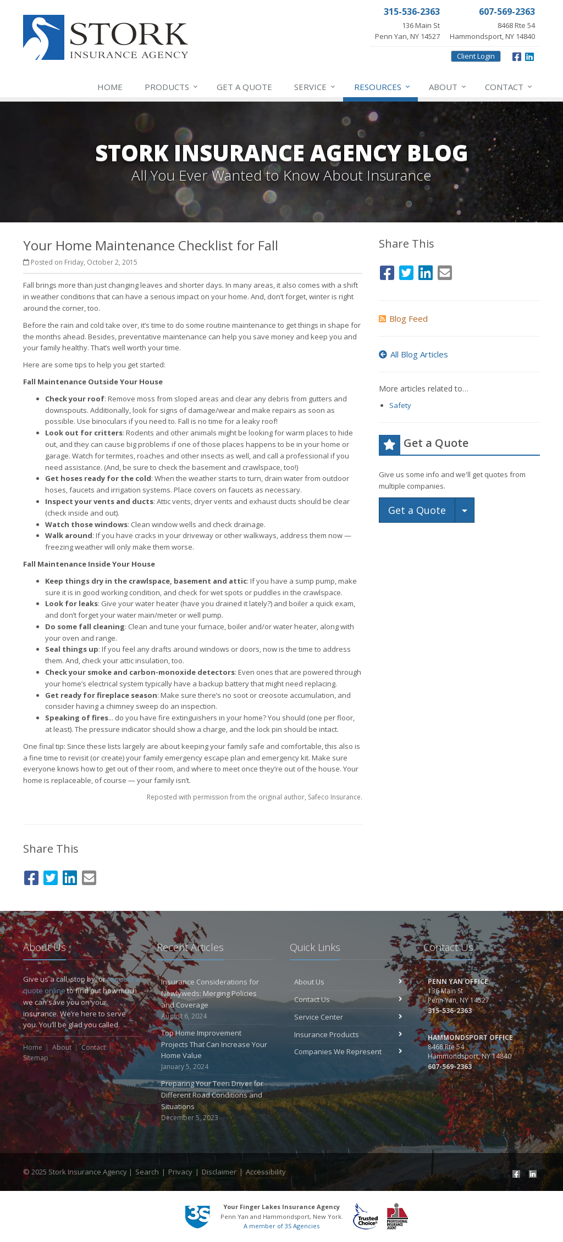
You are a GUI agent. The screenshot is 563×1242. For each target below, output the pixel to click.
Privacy (180, 1172)
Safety (400, 405)
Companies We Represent (348, 1051)
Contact (509, 87)
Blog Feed (403, 318)
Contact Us (348, 999)
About (448, 87)
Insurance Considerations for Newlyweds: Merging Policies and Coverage (215, 999)
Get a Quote (244, 86)
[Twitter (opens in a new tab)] (50, 876)
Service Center (348, 1017)
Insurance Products (348, 1034)
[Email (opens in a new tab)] (89, 876)
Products (172, 87)
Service (315, 87)
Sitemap (35, 1057)
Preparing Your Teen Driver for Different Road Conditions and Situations (215, 1100)
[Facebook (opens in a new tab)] (517, 55)
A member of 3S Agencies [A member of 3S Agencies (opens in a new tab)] (281, 1226)
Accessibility (266, 1172)
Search (147, 1172)
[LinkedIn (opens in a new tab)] (529, 55)
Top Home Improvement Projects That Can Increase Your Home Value (215, 1050)
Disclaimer (219, 1172)
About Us (348, 982)
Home (110, 86)
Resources (382, 87)
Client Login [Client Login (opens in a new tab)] (476, 56)
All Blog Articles (413, 354)
